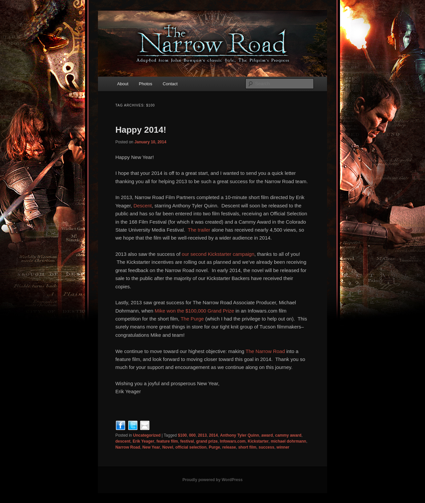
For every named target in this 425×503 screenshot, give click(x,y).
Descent (142, 205)
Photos (145, 83)
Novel (167, 447)
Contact (170, 83)
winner (283, 447)
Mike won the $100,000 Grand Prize (194, 311)
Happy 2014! (140, 130)
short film (247, 447)
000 (192, 435)
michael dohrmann (288, 441)
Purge (214, 447)
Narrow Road (127, 447)
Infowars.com (232, 441)
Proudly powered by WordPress (212, 479)
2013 (202, 435)
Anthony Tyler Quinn (239, 435)
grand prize (207, 441)
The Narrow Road (265, 351)
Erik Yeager (143, 441)
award (267, 435)
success (266, 447)
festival (187, 441)
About (122, 83)
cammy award (288, 435)
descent (122, 441)
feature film (167, 441)
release (229, 447)
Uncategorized (147, 435)
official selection (191, 447)
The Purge (192, 319)
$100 (182, 435)
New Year (151, 447)
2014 (213, 435)
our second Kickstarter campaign (218, 254)
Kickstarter (258, 441)
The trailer (199, 230)
